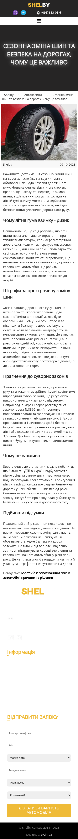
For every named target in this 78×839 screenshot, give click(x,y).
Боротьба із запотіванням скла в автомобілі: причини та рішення (36, 575)
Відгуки (14, 672)
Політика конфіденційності (28, 698)
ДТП (27, 471)
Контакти (15, 677)
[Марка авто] (39, 758)
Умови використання (24, 704)
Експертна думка (21, 690)
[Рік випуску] (39, 782)
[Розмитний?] (39, 795)
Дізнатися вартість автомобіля (39, 810)
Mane (39, 24)
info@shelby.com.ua (28, 619)
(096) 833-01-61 (50, 12)
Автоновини (18, 685)
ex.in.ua (46, 835)
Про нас (15, 667)
